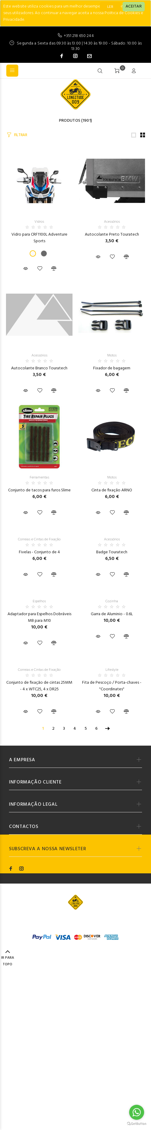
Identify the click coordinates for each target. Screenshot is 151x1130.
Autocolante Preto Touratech (112, 234)
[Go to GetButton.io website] (136, 1124)
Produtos (69, 120)
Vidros (39, 222)
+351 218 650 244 (78, 35)
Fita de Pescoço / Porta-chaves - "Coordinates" (111, 686)
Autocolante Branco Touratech (39, 368)
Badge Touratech (111, 552)
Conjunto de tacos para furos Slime (39, 490)
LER (110, 7)
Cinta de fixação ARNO (111, 490)
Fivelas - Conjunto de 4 (39, 552)
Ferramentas (39, 478)
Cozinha (111, 601)
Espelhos (39, 601)
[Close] (134, 6)
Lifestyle (111, 670)
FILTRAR (20, 135)
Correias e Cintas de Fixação (39, 539)
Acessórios (112, 222)
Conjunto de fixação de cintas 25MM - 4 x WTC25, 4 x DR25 (39, 686)
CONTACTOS (23, 827)
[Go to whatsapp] (136, 1112)
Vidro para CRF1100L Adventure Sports (39, 238)
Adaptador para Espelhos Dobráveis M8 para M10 (39, 617)
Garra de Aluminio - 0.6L (112, 614)
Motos (112, 356)
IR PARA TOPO (7, 958)
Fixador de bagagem (111, 368)
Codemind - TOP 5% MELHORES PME (95, 921)
